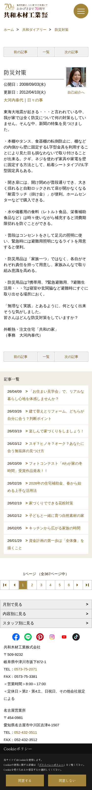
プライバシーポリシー (51, 764)
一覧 (46, 52)
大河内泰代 (13, 100)
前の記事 (20, 52)
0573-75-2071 (25, 669)
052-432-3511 (26, 732)
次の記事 (71, 52)
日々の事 (35, 100)
